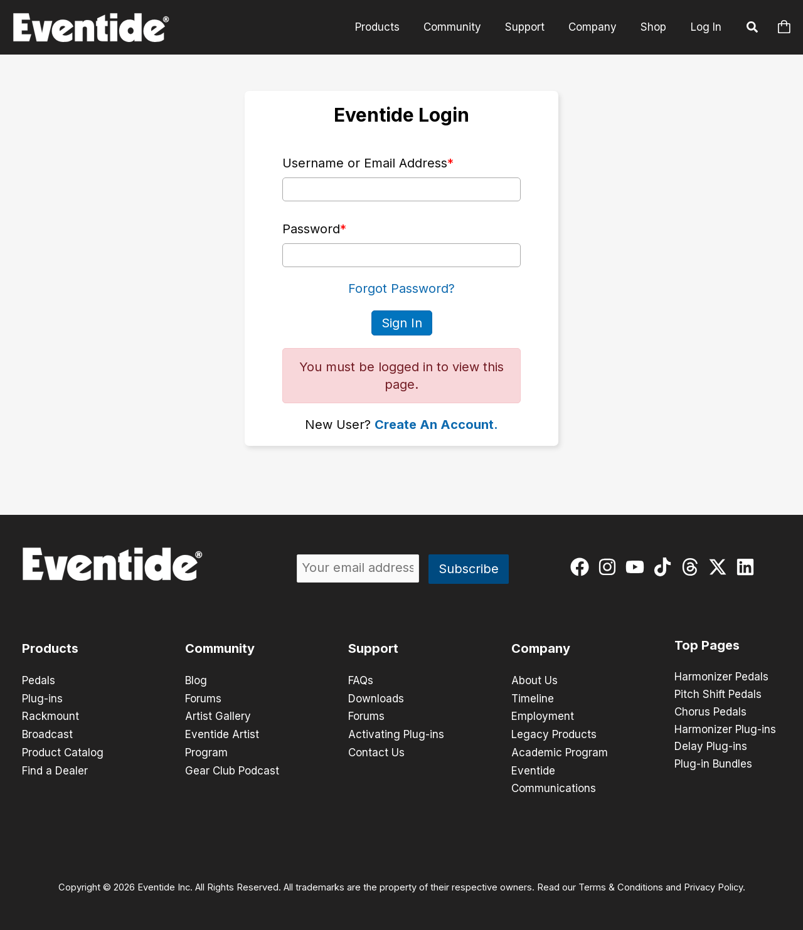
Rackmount (50, 715)
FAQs (360, 680)
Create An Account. (436, 423)
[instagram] (610, 566)
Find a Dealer (55, 767)
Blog (196, 680)
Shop (654, 27)
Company (596, 27)
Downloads (376, 697)
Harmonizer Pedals (721, 677)
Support (531, 27)
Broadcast (47, 732)
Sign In (401, 322)
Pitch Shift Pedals (718, 695)
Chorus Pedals (710, 712)
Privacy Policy (713, 883)
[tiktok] (665, 566)
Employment (542, 715)
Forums (203, 697)
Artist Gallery (218, 715)
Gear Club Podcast (232, 767)
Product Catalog (63, 750)
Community (461, 27)
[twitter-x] (720, 566)
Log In (706, 27)
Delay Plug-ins (710, 747)
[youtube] (637, 566)
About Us (534, 680)
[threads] (693, 566)
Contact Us (376, 750)
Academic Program (559, 750)
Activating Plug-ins (396, 732)
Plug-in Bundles (713, 765)
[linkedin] (748, 566)
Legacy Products (554, 732)
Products (388, 27)
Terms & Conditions (620, 883)
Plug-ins (42, 697)
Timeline (532, 697)
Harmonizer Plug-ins (725, 730)
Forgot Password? (401, 288)
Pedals (38, 680)
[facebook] (582, 566)
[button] (753, 28)
